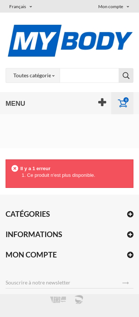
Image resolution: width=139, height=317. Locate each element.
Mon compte (31, 254)
